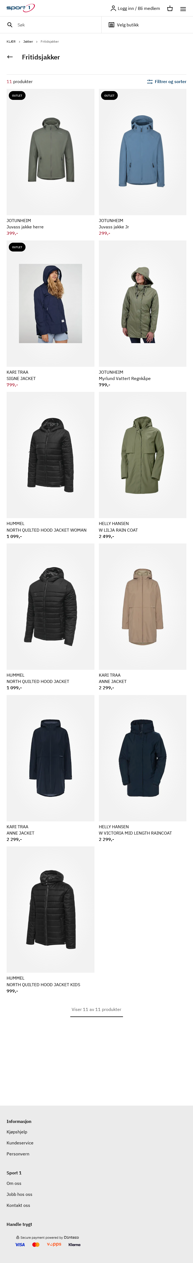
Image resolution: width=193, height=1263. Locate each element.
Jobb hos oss (19, 1194)
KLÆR (14, 41)
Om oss (14, 1183)
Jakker (30, 41)
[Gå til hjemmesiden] (24, 8)
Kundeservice (20, 1143)
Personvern (18, 1154)
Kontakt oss (18, 1205)
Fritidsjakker (50, 41)
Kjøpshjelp (17, 1131)
